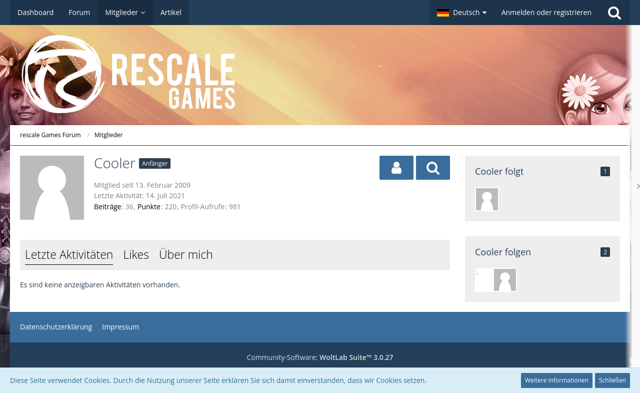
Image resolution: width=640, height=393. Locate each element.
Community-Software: (319, 357)
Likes (135, 254)
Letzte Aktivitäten (69, 254)
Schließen (612, 380)
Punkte (149, 206)
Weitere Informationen (556, 380)
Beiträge (107, 206)
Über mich (186, 254)
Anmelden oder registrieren (547, 12)
